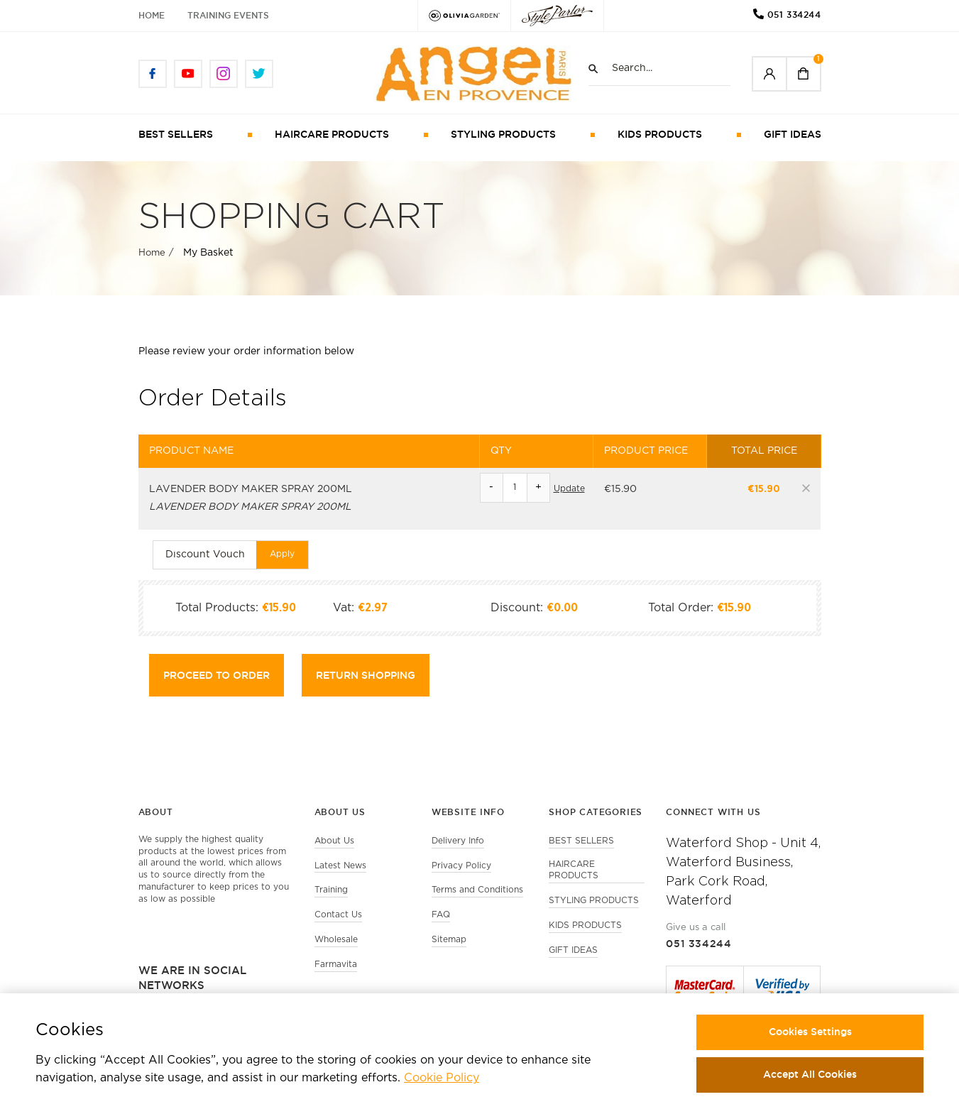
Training (331, 890)
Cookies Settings (810, 1031)
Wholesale (336, 940)
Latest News (340, 866)
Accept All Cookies (810, 1074)
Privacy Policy (461, 866)
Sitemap (449, 940)
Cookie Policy (441, 1078)
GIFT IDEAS (792, 134)
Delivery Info (458, 841)
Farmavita (335, 964)
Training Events (228, 15)
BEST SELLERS (175, 134)
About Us (334, 841)
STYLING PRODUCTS (503, 134)
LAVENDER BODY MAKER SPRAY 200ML (250, 489)
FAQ (441, 915)
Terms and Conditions (477, 890)
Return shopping (365, 675)
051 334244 (794, 14)
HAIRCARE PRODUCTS (332, 134)
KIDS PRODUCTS (660, 134)
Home (151, 15)
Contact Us (338, 915)
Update (569, 489)
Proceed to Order (216, 675)
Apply (282, 554)
